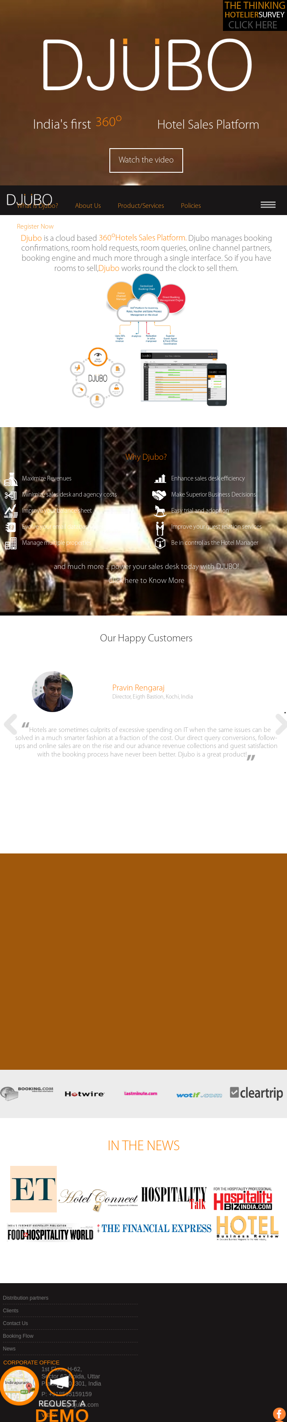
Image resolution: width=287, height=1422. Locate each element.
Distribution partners (25, 1242)
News (9, 1293)
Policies (191, 206)
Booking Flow (18, 1280)
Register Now (35, 227)
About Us (88, 206)
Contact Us (15, 1267)
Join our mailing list (93, 1396)
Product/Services (141, 206)
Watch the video (146, 160)
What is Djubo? (37, 206)
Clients (11, 1255)
